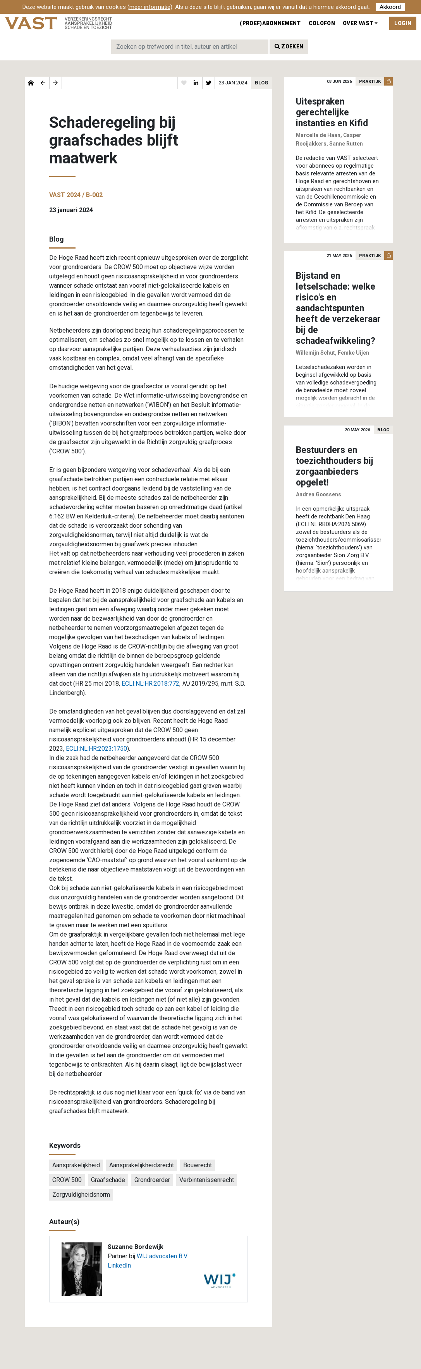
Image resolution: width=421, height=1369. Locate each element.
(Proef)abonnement (270, 23)
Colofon (322, 23)
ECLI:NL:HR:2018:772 (150, 683)
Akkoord (390, 6)
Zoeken (289, 46)
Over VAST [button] (358, 23)
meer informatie (149, 6)
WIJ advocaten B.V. (162, 1256)
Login (402, 23)
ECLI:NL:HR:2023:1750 (96, 748)
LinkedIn (119, 1265)
